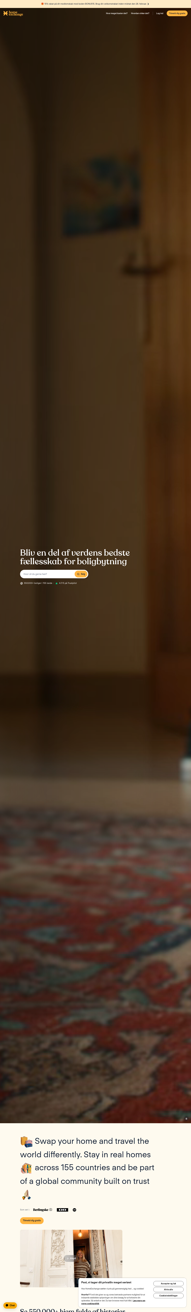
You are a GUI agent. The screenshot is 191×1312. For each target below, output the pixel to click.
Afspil (71, 1258)
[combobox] (54, 574)
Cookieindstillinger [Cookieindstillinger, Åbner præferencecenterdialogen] (168, 1297)
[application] (11, 1305)
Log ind (159, 13)
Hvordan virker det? (140, 13)
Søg (81, 574)
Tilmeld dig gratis (177, 13)
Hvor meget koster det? (117, 13)
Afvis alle (168, 1290)
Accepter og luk (168, 1283)
